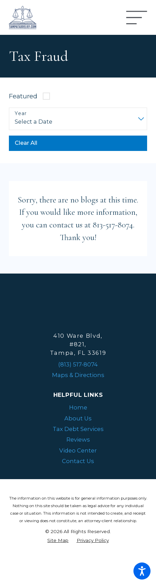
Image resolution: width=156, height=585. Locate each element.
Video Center (78, 450)
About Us (78, 418)
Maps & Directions (78, 375)
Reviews (78, 439)
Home (78, 407)
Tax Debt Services (78, 429)
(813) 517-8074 (78, 364)
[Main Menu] (136, 17)
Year (21, 113)
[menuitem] (78, 407)
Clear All (26, 142)
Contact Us (78, 461)
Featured (23, 96)
